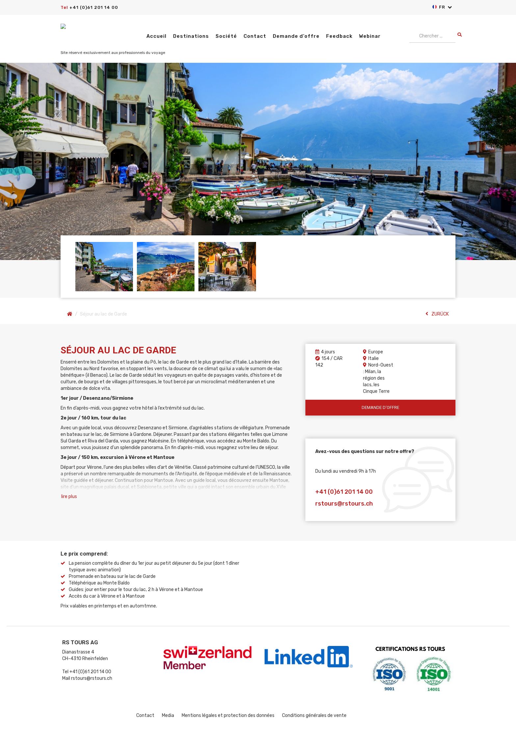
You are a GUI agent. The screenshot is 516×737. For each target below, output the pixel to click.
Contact (255, 36)
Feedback (339, 36)
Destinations (191, 36)
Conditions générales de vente (314, 715)
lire (69, 496)
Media (168, 715)
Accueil (156, 36)
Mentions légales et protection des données (228, 715)
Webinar (370, 36)
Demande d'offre (380, 407)
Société (226, 36)
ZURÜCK (437, 314)
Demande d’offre (296, 36)
